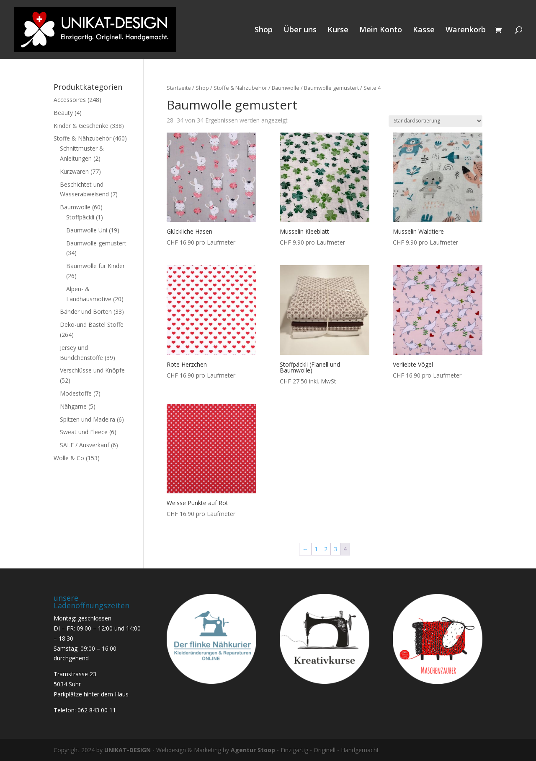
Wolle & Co (69, 458)
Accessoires (70, 100)
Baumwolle (285, 87)
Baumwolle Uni (86, 230)
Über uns (300, 30)
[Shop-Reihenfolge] (435, 121)
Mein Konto (380, 30)
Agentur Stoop (253, 750)
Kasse (424, 30)
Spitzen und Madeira (87, 419)
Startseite (179, 87)
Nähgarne (73, 406)
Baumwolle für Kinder (95, 266)
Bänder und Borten (86, 311)
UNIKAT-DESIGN (127, 750)
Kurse (337, 30)
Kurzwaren (74, 171)
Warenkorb (466, 30)
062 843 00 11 (96, 710)
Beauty (63, 113)
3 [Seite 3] (335, 549)
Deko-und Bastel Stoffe (92, 324)
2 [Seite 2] (325, 549)
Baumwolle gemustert (331, 87)
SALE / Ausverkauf (84, 445)
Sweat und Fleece (84, 432)
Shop (264, 30)
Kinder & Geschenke (81, 126)
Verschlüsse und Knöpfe (92, 370)
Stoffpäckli (80, 217)
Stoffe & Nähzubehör (240, 87)
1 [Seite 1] (316, 549)
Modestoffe (76, 393)
